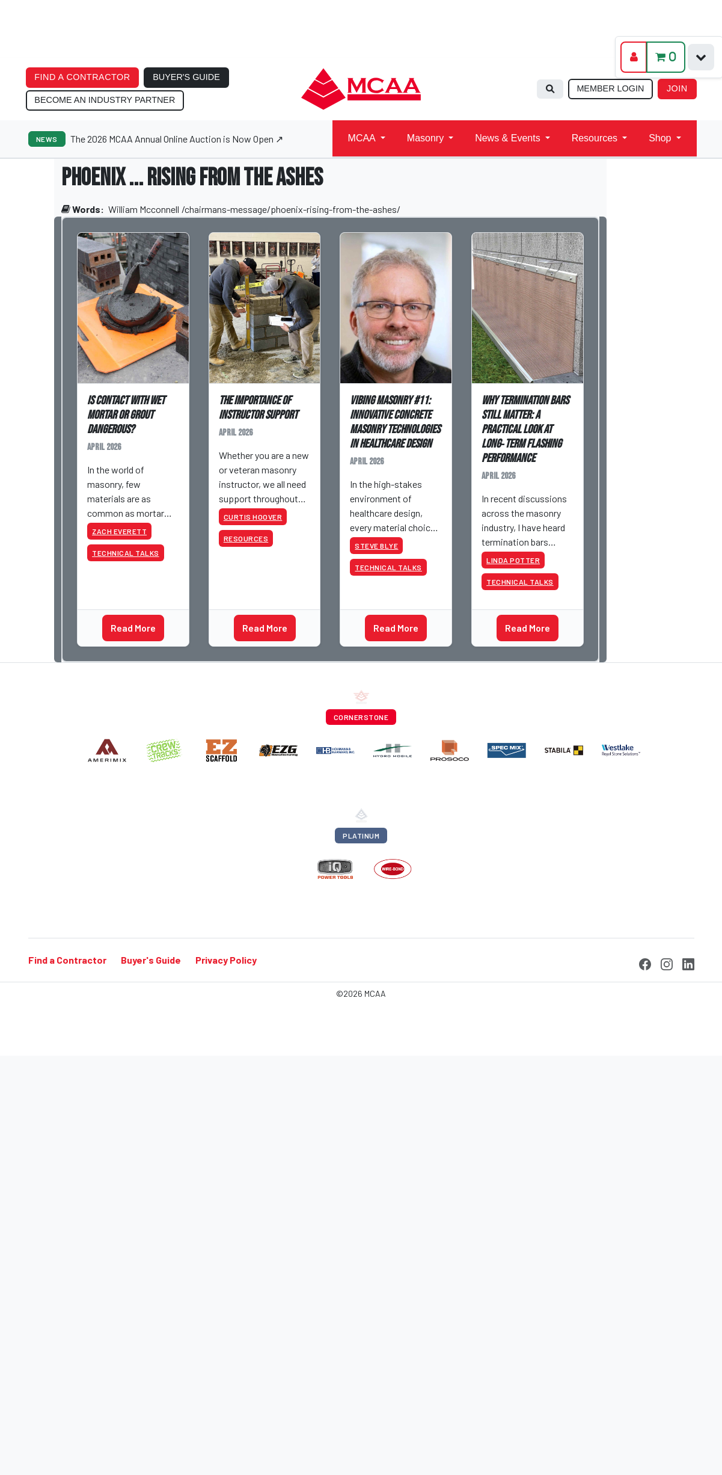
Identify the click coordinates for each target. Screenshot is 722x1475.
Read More (133, 627)
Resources (246, 538)
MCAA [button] (362, 138)
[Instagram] (667, 962)
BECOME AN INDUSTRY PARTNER (104, 100)
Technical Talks (125, 553)
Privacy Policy (226, 959)
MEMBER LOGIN (610, 88)
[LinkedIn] (688, 962)
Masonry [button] (425, 138)
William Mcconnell (143, 209)
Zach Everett (119, 531)
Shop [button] (660, 138)
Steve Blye (376, 545)
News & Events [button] (507, 138)
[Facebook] (645, 962)
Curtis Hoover (253, 517)
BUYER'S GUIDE (186, 77)
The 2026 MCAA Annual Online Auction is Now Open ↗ (176, 138)
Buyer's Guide (151, 959)
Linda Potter (513, 560)
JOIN (677, 88)
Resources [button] (594, 138)
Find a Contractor (67, 959)
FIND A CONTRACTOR (82, 77)
